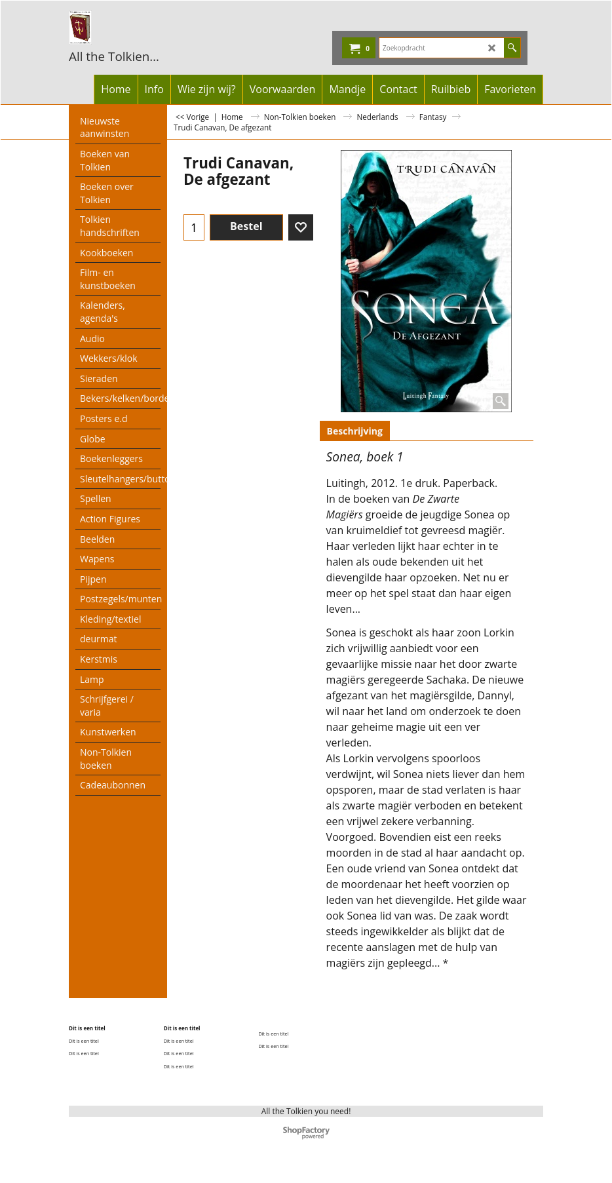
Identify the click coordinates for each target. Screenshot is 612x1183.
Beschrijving (355, 431)
